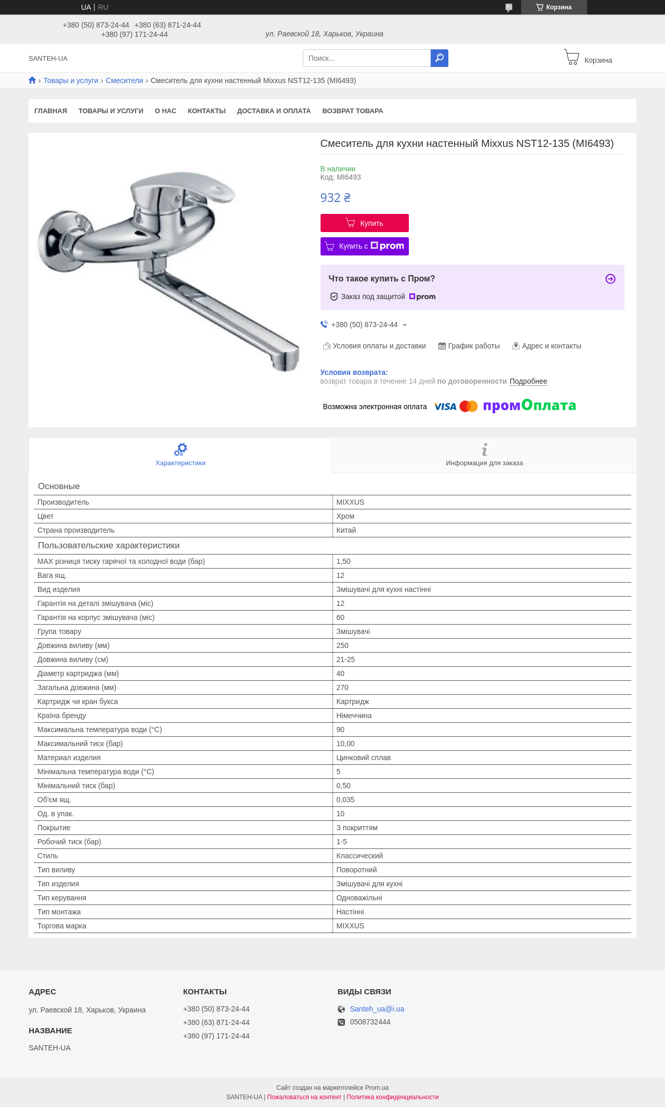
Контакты (207, 111)
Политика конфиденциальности (392, 1097)
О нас (166, 111)
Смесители (124, 80)
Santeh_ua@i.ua (377, 1009)
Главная (50, 111)
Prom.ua (377, 1087)
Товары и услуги (70, 80)
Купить (371, 223)
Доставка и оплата (274, 111)
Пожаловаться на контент (304, 1097)
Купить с (371, 246)
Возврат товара (353, 111)
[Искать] (439, 58)
